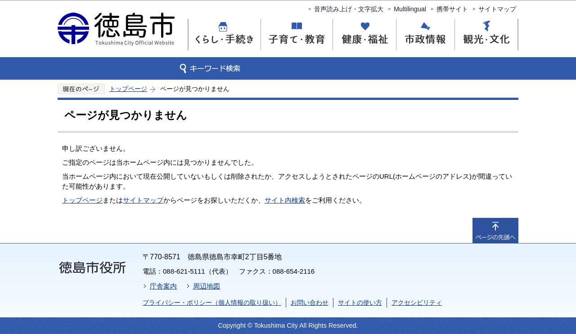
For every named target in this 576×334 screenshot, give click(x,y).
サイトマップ (497, 9)
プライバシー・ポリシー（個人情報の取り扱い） (212, 302)
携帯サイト (452, 9)
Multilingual (410, 9)
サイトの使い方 (360, 302)
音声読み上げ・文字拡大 (348, 9)
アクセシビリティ (417, 302)
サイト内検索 (285, 200)
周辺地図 (206, 286)
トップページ (128, 88)
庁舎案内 (163, 286)
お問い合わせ (309, 302)
